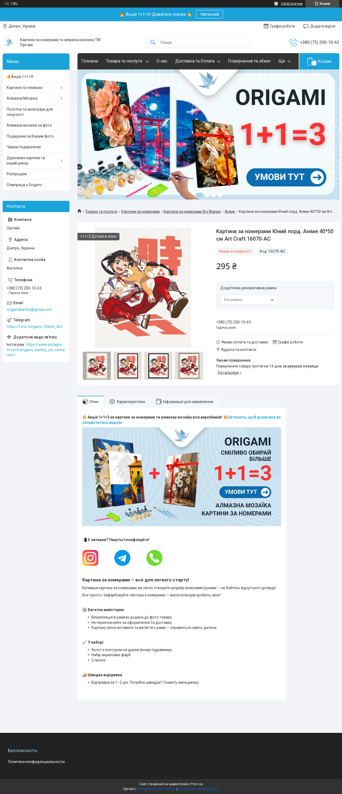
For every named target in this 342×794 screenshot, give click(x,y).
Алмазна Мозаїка (22, 98)
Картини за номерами (140, 211)
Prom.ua (197, 784)
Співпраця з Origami (24, 185)
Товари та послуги (124, 61)
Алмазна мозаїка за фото (29, 125)
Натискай (209, 14)
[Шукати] (153, 42)
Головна (89, 61)
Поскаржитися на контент (156, 789)
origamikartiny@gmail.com (29, 309)
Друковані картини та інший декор (26, 160)
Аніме (230, 211)
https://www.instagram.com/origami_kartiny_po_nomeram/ (36, 349)
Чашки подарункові (24, 147)
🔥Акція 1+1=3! (20, 77)
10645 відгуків (292, 4)
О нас (162, 61)
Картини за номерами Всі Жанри (192, 211)
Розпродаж (17, 174)
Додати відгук (323, 26)
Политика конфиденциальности (36, 762)
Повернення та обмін (249, 61)
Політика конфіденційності (198, 789)
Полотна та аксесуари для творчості (30, 112)
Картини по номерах (24, 87)
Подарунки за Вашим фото (30, 136)
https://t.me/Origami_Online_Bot (35, 326)
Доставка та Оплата (195, 61)
